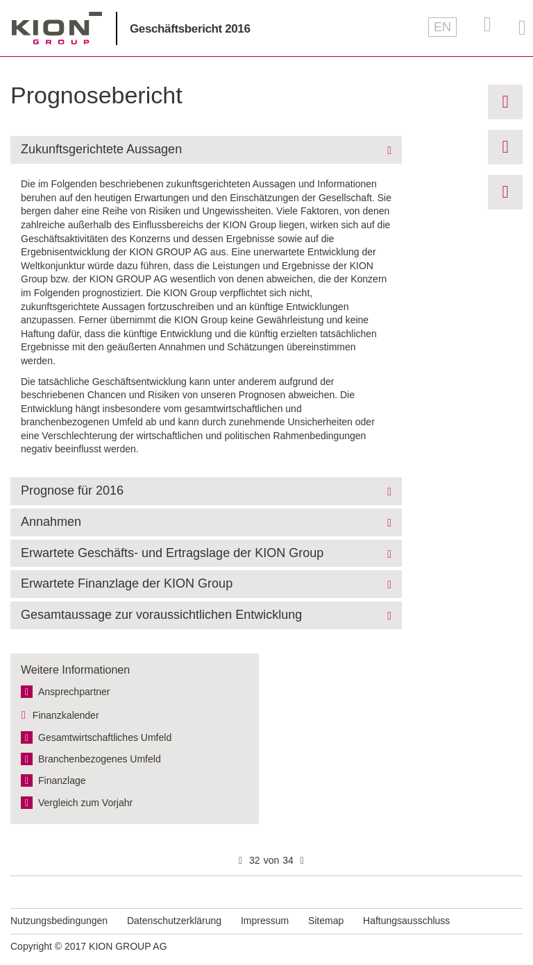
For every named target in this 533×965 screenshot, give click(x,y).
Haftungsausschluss (406, 920)
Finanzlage (62, 780)
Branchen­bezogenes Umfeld (99, 759)
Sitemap (326, 920)
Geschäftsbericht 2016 (190, 28)
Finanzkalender (66, 715)
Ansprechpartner (74, 691)
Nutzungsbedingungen (59, 920)
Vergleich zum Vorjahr (85, 802)
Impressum (265, 920)
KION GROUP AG (57, 28)
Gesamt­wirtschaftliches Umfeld (104, 737)
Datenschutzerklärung (174, 920)
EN (442, 27)
